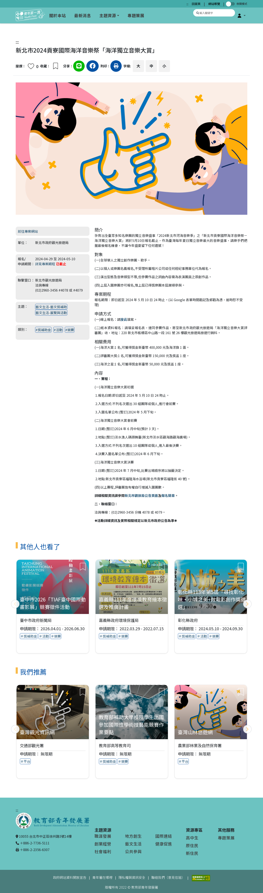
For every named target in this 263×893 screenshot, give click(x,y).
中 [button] (151, 65)
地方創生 (133, 836)
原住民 (192, 845)
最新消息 (82, 15)
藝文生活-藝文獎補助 (51, 306)
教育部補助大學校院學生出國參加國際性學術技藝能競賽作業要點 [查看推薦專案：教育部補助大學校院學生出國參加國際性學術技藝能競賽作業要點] (131, 724)
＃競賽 (56, 636)
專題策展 (136, 15)
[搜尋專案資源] (214, 12)
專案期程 (102, 294)
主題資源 (107, 15)
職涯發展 (102, 836)
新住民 (192, 853)
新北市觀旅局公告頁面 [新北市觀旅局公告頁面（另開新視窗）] (141, 495)
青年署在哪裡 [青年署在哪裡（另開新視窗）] (102, 877)
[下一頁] (247, 604)
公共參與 (133, 851)
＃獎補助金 (28, 636)
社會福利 (102, 851)
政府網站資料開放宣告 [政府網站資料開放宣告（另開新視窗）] (69, 877)
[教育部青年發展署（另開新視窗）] (52, 820)
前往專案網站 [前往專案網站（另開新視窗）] (28, 231)
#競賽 (69, 329)
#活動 (58, 329)
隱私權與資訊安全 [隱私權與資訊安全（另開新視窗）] (132, 877)
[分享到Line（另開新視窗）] (79, 66)
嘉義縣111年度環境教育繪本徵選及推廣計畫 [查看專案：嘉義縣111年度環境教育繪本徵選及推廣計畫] (133, 603)
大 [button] (138, 65)
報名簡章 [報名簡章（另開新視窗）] (168, 495)
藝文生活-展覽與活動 (51, 312)
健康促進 (163, 844)
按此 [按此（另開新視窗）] (123, 319)
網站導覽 (214, 3)
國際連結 (163, 836)
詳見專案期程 (45, 263)
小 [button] (164, 65)
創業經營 (102, 844)
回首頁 (196, 3)
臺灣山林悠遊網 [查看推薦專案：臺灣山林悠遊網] (195, 732)
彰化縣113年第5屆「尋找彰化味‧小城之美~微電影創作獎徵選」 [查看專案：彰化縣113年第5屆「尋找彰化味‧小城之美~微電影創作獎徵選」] (212, 599)
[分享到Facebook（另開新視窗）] (92, 66)
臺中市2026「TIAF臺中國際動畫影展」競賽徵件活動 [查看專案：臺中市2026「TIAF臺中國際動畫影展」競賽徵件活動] (53, 603)
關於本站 (57, 15)
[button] (241, 15)
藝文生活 (133, 844)
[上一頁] (15, 604)
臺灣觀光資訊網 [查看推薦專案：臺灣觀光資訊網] (37, 732)
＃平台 (25, 761)
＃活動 (44, 636)
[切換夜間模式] (231, 3)
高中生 (192, 838)
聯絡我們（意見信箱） (168, 877)
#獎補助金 (43, 329)
